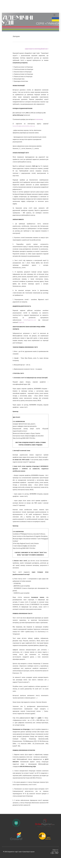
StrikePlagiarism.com (30, 320)
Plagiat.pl (21, 322)
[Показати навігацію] (54, 15)
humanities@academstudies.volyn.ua (24, 126)
